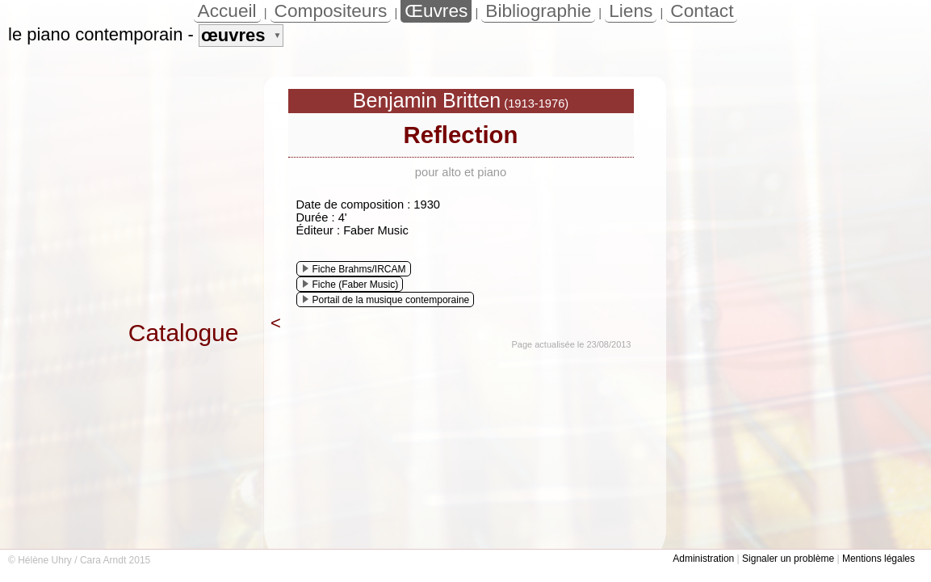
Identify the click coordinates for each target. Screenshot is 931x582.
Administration (703, 558)
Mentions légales (878, 558)
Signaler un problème (788, 558)
